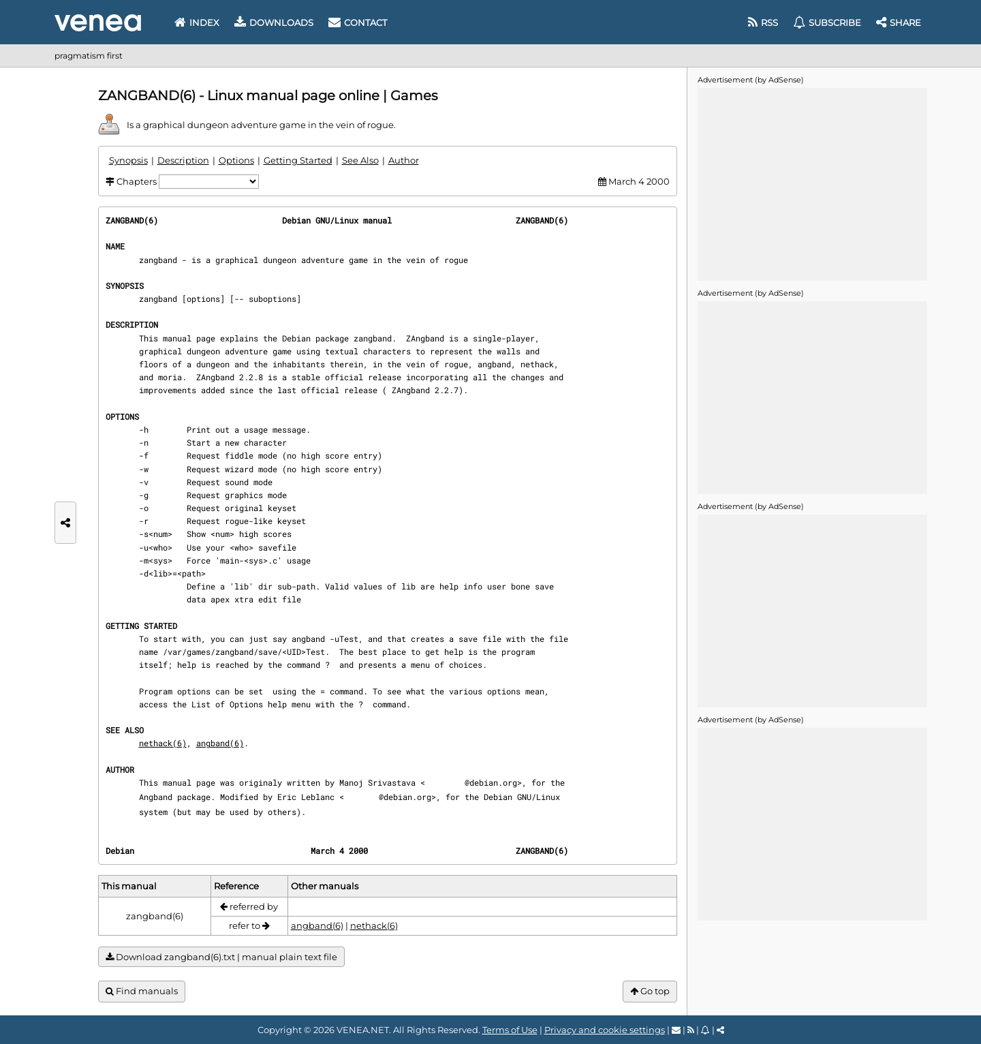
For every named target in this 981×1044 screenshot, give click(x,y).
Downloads (273, 22)
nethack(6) (163, 742)
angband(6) (220, 742)
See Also (360, 160)
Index (196, 22)
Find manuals (142, 991)
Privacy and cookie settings (604, 1029)
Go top (650, 991)
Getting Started (298, 160)
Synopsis (128, 160)
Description (183, 160)
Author (403, 160)
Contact (357, 22)
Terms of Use (510, 1029)
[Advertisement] (812, 183)
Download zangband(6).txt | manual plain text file (221, 957)
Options (236, 160)
